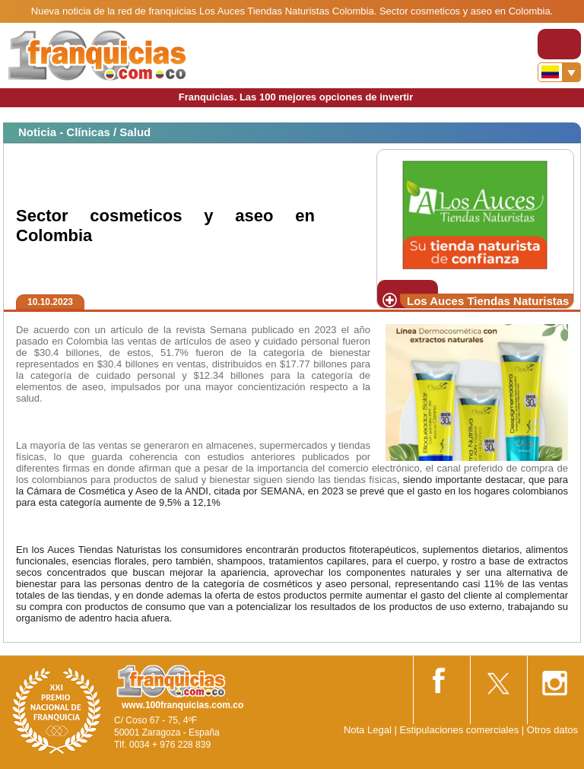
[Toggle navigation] (559, 44)
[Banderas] (559, 72)
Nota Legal (368, 730)
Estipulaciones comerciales (460, 730)
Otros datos (552, 730)
